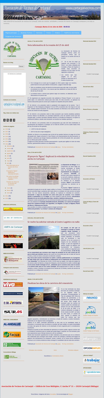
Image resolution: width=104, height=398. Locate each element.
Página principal (11, 33)
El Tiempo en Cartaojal (14, 73)
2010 (7, 198)
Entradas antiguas (73, 350)
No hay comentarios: (68, 147)
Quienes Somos (26, 33)
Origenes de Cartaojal (13, 36)
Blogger (70, 394)
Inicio (55, 350)
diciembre (10, 146)
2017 (7, 131)
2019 (7, 129)
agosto (9, 153)
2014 (7, 139)
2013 (7, 141)
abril (8, 163)
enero (8, 193)
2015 (7, 136)
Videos (57, 33)
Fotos (48, 33)
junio (8, 158)
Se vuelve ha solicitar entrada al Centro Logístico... (12, 178)
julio (8, 156)
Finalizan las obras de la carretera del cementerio (50, 283)
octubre (9, 148)
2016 (7, 134)
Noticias (39, 33)
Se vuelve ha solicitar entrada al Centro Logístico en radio (54, 222)
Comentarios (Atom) (57, 356)
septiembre (10, 151)
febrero (9, 190)
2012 (7, 144)
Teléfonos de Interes (71, 33)
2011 (7, 196)
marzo (9, 188)
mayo (8, 161)
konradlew (53, 394)
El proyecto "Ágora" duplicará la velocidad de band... (12, 172)
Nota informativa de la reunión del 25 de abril (48, 45)
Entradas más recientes (35, 350)
